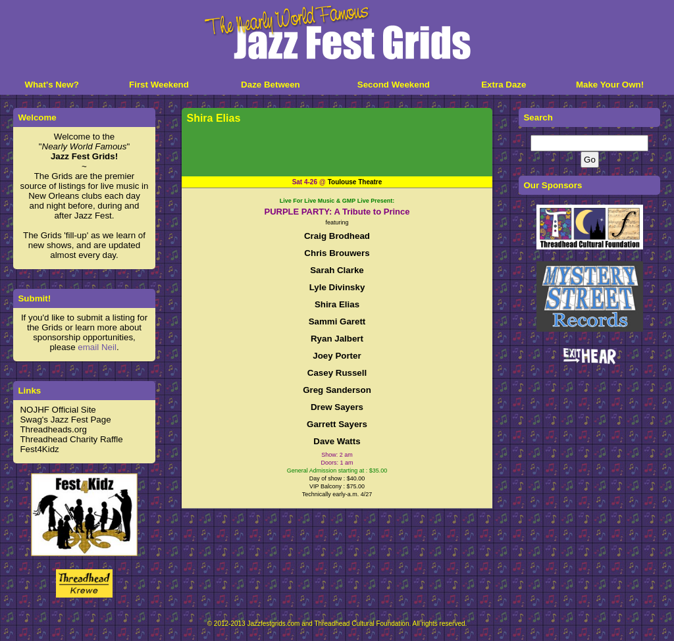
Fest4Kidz (39, 449)
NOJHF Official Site (57, 410)
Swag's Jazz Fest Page (65, 419)
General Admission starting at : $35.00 (337, 470)
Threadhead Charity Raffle (71, 439)
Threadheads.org (53, 429)
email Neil (97, 347)
